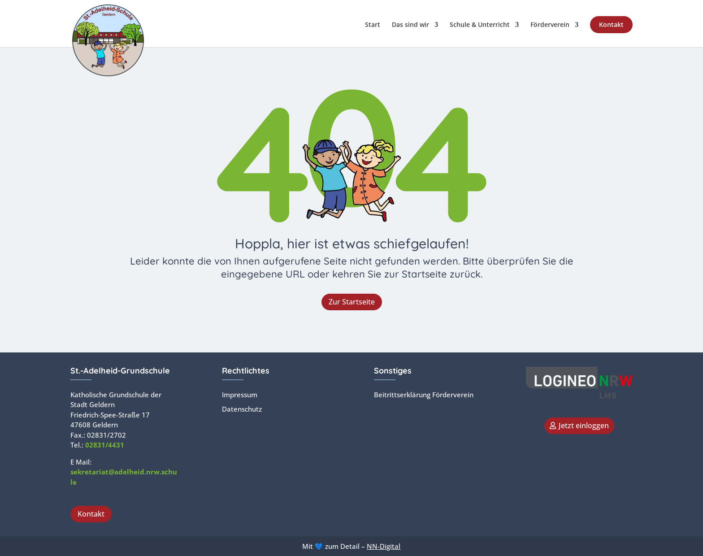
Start (372, 25)
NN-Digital (383, 546)
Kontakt (611, 24)
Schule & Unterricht (480, 25)
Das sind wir (410, 25)
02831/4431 (104, 444)
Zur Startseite (352, 302)
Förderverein (549, 25)
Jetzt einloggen (584, 425)
